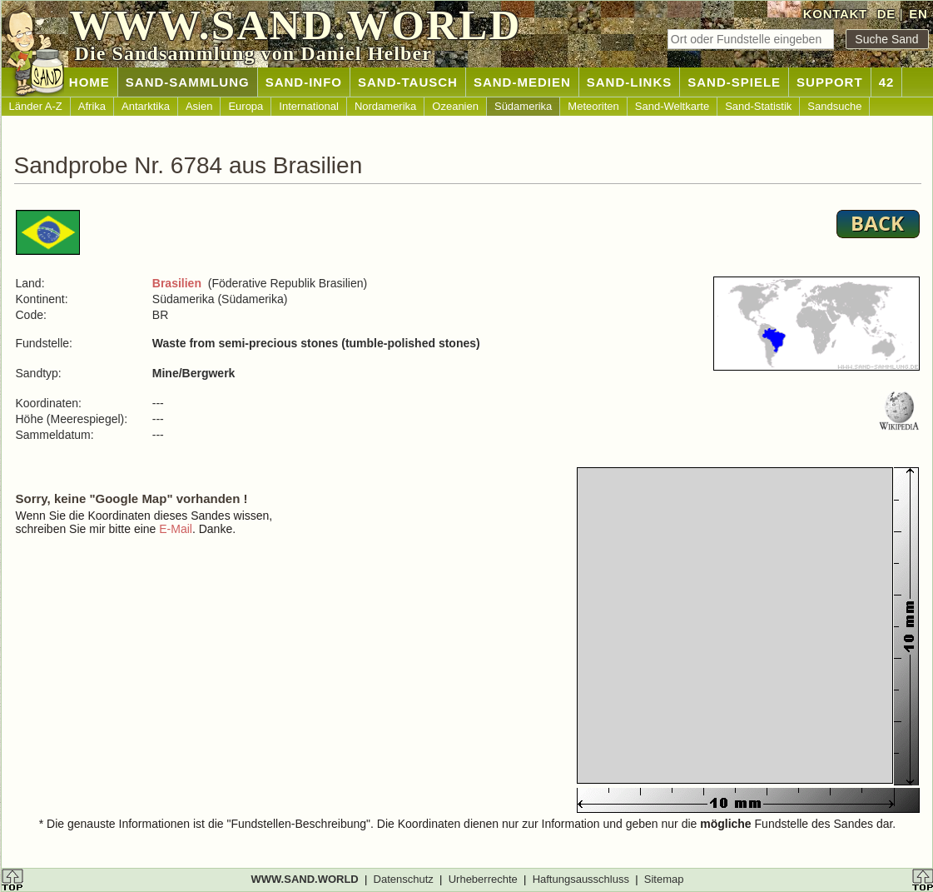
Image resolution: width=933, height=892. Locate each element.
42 (887, 82)
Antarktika (146, 106)
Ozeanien (455, 106)
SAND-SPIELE (734, 82)
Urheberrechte (483, 879)
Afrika (92, 106)
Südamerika (523, 106)
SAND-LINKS (629, 82)
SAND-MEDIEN (522, 82)
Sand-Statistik (758, 106)
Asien (199, 106)
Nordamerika (385, 106)
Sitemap (664, 879)
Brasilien (176, 283)
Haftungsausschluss (581, 879)
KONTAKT (835, 14)
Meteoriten (593, 106)
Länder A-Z (35, 106)
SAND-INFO (304, 82)
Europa (245, 106)
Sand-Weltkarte (672, 106)
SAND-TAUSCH (408, 82)
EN (918, 14)
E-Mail (175, 529)
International (309, 106)
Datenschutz (404, 879)
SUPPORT (830, 82)
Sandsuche (834, 106)
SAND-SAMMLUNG (188, 82)
